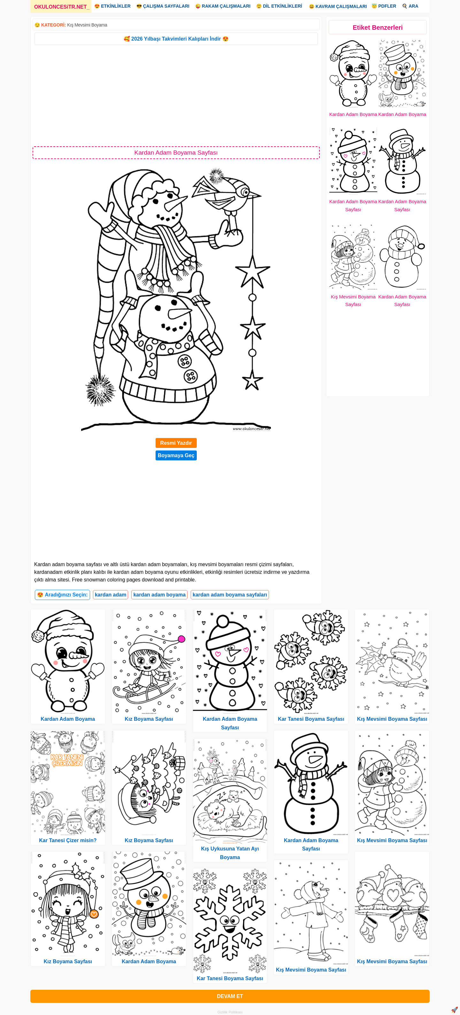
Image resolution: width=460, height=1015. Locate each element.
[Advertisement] (176, 95)
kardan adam (110, 594)
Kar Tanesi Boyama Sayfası (230, 978)
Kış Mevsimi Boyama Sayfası (311, 970)
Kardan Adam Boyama (353, 114)
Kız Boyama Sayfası (68, 961)
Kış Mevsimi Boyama (87, 24)
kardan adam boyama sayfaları (230, 594)
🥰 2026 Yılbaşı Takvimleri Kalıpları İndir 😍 (176, 39)
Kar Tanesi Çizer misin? (67, 840)
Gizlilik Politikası (230, 1012)
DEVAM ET (230, 996)
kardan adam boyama (159, 594)
